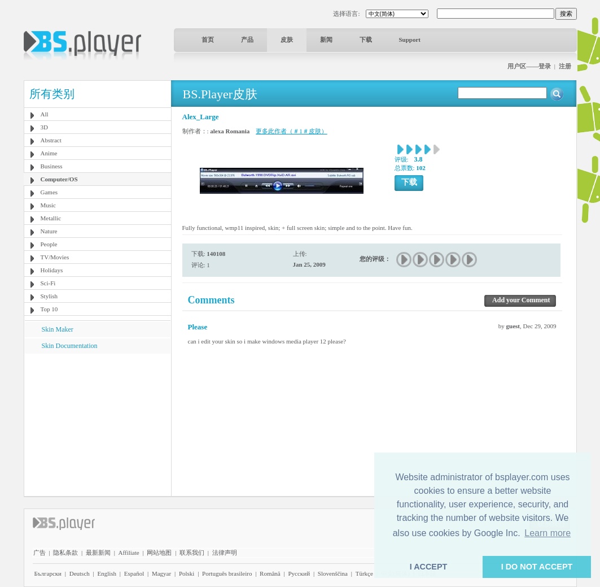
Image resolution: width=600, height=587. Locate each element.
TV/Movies (55, 257)
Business (52, 166)
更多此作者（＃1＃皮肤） (291, 131)
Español (134, 573)
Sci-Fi (48, 283)
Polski (187, 573)
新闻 (326, 39)
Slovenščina (333, 573)
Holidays (52, 270)
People (49, 244)
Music (48, 205)
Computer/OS (59, 179)
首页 (208, 39)
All (45, 114)
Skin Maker (57, 329)
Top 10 (49, 309)
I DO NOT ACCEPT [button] (537, 566)
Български (48, 573)
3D (44, 127)
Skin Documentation (70, 346)
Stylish (49, 296)
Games (49, 192)
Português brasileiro (227, 573)
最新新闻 (98, 552)
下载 (366, 39)
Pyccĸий (299, 573)
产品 (247, 39)
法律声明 (224, 552)
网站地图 (159, 552)
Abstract (51, 140)
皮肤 (287, 39)
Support (410, 39)
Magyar (161, 573)
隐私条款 (65, 552)
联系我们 (191, 552)
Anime (49, 153)
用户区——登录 (529, 66)
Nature (49, 231)
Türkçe (364, 573)
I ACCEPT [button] (429, 566)
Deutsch (79, 573)
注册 (565, 66)
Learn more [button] (547, 533)
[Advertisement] (97, 424)
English (106, 573)
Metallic (51, 218)
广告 (39, 552)
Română (270, 573)
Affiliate (129, 552)
